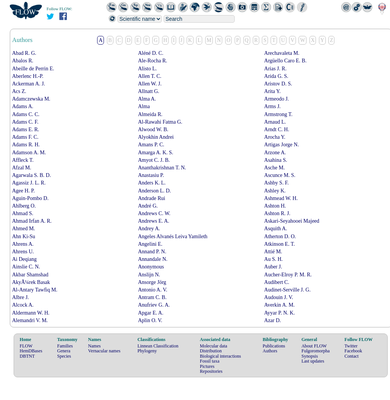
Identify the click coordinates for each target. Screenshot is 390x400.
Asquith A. (275, 228)
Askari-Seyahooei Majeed (291, 221)
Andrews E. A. (153, 221)
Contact (352, 356)
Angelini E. (150, 244)
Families (65, 346)
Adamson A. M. (29, 152)
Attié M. (273, 251)
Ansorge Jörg (152, 282)
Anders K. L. (152, 183)
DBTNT (27, 356)
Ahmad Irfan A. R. (32, 221)
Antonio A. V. (152, 290)
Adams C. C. (25, 114)
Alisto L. (147, 68)
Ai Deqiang (24, 259)
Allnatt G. (148, 91)
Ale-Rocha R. (152, 61)
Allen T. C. (149, 76)
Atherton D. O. (280, 236)
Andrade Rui (151, 198)
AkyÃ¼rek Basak (31, 282)
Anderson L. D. (154, 191)
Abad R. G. (24, 53)
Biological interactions (220, 356)
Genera (63, 350)
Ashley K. (275, 191)
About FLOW (314, 346)
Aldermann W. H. (31, 313)
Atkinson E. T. (279, 244)
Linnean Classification (158, 346)
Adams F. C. (25, 137)
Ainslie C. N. (26, 267)
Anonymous (151, 267)
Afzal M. (21, 168)
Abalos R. (22, 61)
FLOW (26, 346)
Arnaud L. (275, 122)
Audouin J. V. (278, 297)
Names (94, 346)
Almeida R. (150, 114)
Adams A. (22, 106)
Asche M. (274, 168)
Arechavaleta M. (281, 53)
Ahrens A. (23, 244)
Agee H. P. (23, 191)
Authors (270, 350)
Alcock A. (23, 305)
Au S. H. (273, 259)
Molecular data (213, 346)
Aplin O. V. (150, 320)
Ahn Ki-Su (23, 236)
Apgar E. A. (150, 313)
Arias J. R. (275, 68)
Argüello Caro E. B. (285, 61)
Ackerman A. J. (28, 84)
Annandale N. (152, 259)
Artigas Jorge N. (281, 144)
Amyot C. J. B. (154, 160)
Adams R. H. (26, 144)
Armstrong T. (278, 114)
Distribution (211, 350)
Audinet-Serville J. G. (287, 290)
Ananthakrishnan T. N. (162, 168)
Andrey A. (149, 228)
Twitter (351, 346)
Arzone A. (275, 152)
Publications (274, 346)
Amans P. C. (151, 144)
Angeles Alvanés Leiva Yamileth (172, 236)
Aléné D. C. (150, 53)
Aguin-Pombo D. (30, 198)
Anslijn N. (149, 275)
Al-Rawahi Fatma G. (160, 122)
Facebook (353, 350)
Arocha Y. (274, 137)
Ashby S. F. (276, 183)
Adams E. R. (25, 129)
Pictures (207, 366)
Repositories (211, 371)
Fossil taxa (210, 361)
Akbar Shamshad (30, 275)
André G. (148, 206)
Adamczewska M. (31, 99)
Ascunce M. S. (279, 175)
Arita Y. (272, 91)
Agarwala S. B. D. (31, 175)
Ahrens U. (23, 251)
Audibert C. (276, 282)
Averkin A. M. (279, 305)
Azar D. (272, 320)
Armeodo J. (276, 99)
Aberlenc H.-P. (27, 76)
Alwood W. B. (153, 129)
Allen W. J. (149, 84)
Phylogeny (147, 350)
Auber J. (273, 267)
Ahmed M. (23, 228)
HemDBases (31, 350)
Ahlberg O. (24, 206)
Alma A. (147, 99)
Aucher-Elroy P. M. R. (288, 275)
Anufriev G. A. (154, 305)
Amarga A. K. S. (155, 152)
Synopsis (310, 356)
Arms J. (272, 106)
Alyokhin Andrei (156, 137)
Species (64, 356)
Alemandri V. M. (30, 320)
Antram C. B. (152, 297)
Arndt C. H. (276, 129)
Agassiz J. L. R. (29, 183)
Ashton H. (275, 206)
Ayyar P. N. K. (279, 313)
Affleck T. (23, 160)
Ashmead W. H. (281, 198)
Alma (144, 106)
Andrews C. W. (154, 213)
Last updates (313, 361)
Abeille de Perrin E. (33, 68)
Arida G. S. (276, 76)
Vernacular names (104, 350)
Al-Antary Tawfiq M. (34, 290)
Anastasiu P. (151, 175)
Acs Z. (19, 91)
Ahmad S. (22, 213)
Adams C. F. (25, 122)
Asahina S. (275, 160)
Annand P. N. (152, 251)
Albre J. (20, 297)
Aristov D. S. (278, 84)
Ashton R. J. (277, 213)
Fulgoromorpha (316, 350)
